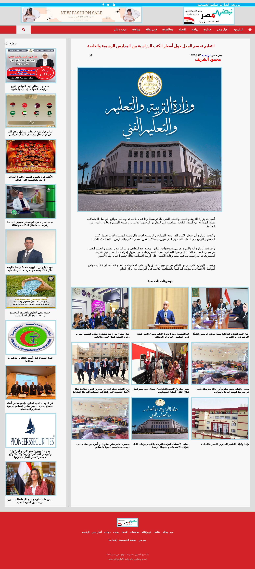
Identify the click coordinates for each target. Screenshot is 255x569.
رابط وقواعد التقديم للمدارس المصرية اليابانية (225, 444)
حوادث (207, 29)
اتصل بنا (224, 4)
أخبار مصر (222, 29)
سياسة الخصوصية (207, 4)
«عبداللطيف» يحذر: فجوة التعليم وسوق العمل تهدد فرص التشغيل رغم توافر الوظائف (162, 335)
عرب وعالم (120, 29)
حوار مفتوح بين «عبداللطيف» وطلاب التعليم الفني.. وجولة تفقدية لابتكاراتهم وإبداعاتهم (102, 335)
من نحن (235, 4)
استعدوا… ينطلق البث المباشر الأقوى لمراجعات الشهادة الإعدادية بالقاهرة (30, 88)
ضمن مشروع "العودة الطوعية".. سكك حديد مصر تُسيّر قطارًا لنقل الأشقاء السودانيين (161, 390)
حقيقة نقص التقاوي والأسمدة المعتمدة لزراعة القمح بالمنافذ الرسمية (30, 314)
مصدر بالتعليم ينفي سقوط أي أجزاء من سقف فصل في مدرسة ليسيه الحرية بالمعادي (222, 390)
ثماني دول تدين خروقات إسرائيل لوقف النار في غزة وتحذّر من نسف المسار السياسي (29, 133)
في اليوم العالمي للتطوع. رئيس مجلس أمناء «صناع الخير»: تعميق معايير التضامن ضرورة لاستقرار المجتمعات (30, 406)
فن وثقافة (151, 29)
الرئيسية (238, 29)
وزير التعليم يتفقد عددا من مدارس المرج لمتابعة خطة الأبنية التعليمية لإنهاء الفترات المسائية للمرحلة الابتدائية (101, 390)
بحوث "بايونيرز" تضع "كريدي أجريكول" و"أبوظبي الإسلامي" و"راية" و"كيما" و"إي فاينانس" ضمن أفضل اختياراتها (29, 454)
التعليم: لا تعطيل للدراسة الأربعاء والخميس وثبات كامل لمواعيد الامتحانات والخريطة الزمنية (161, 445)
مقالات (136, 29)
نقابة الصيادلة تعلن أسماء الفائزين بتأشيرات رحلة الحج (29, 359)
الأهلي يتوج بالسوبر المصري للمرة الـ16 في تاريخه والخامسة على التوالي (29, 178)
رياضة (194, 29)
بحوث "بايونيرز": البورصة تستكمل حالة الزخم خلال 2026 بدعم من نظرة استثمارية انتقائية (30, 269)
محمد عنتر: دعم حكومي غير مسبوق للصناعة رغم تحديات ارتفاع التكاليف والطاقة (30, 223)
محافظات (167, 29)
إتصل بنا (112, 540)
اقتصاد (182, 29)
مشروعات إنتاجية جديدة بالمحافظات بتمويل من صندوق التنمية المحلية (30, 501)
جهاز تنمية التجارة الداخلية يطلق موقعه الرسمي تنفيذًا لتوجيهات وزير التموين (221, 335)
